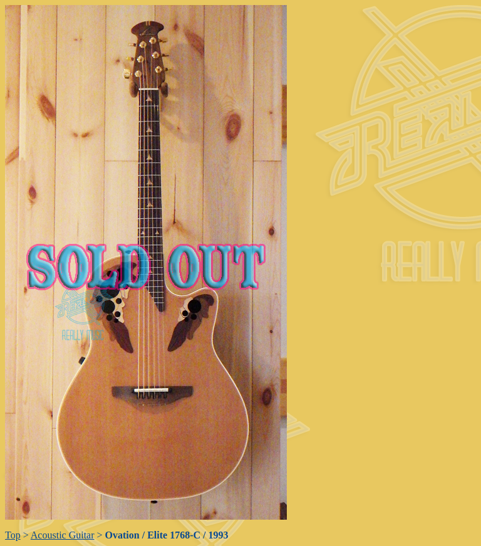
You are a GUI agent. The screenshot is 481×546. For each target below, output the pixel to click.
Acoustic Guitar (63, 535)
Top (13, 535)
